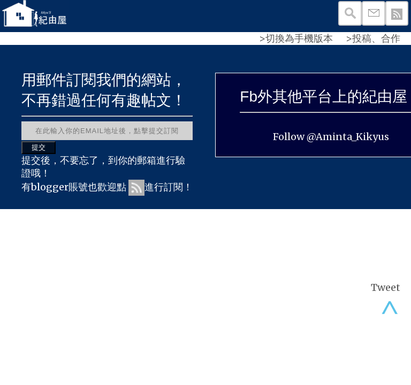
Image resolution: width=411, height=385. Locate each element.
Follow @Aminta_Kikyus (331, 136)
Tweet (385, 287)
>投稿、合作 (373, 38)
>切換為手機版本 (296, 38)
